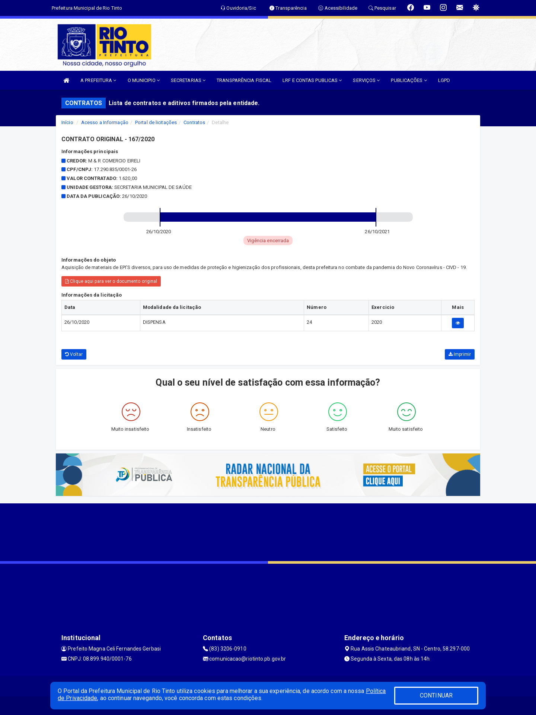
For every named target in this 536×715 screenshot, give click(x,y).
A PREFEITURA (98, 80)
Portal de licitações (156, 122)
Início (67, 122)
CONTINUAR (436, 695)
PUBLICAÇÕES (409, 80)
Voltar (74, 354)
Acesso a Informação (104, 122)
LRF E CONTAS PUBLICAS (312, 80)
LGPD (444, 80)
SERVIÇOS (366, 80)
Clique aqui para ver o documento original (111, 281)
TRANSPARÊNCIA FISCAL (244, 80)
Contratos (194, 122)
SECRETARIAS (188, 80)
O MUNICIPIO (144, 80)
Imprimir (460, 354)
